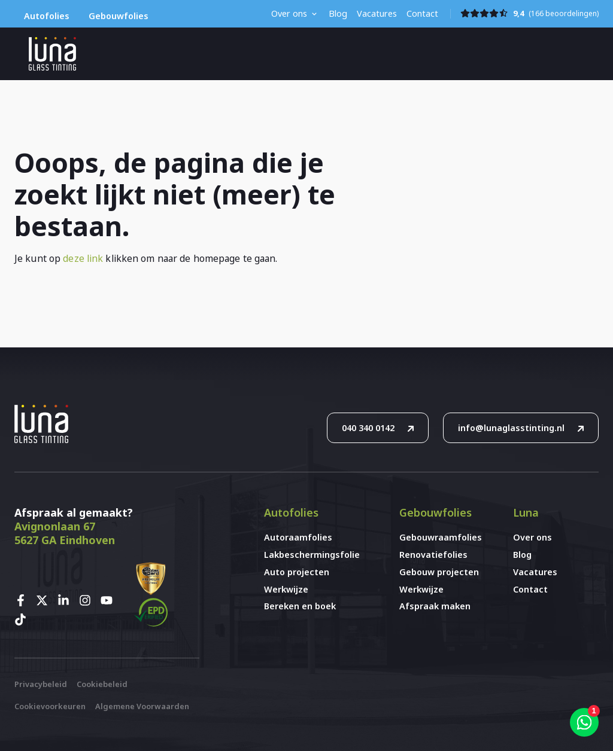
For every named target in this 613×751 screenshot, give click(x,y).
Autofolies (46, 16)
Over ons (289, 13)
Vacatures (377, 13)
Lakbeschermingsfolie (307, 554)
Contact (422, 13)
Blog (338, 13)
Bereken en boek (300, 606)
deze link (83, 258)
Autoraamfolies (298, 537)
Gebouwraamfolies (440, 537)
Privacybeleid (40, 684)
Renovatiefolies (433, 554)
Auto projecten (296, 572)
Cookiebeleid (102, 684)
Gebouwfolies (118, 16)
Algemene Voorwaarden (142, 706)
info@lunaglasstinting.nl (511, 427)
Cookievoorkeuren (50, 706)
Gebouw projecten (439, 572)
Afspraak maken (435, 606)
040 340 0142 (368, 427)
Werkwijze (286, 589)
